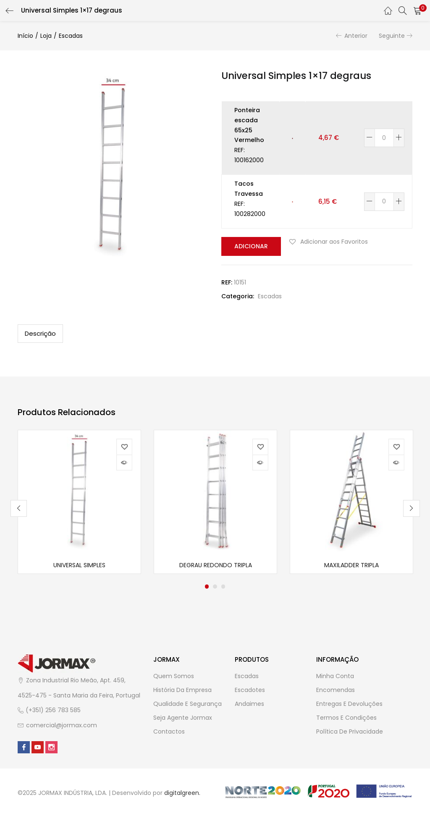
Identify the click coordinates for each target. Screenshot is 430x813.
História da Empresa (182, 691)
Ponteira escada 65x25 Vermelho (249, 125)
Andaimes (249, 705)
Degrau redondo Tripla (215, 566)
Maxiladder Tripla (351, 566)
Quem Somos (173, 677)
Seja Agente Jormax (182, 719)
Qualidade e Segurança (187, 705)
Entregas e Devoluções (349, 705)
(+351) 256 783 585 (53, 711)
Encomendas (335, 691)
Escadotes (250, 691)
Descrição (40, 333)
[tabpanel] (79, 502)
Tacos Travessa (248, 188)
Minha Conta (335, 677)
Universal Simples (79, 566)
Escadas (71, 36)
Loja (46, 36)
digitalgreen (181, 794)
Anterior (355, 36)
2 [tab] (215, 588)
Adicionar (249, 246)
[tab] (40, 333)
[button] (417, 10)
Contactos (169, 733)
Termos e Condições (346, 719)
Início (25, 36)
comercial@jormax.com (61, 726)
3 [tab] (223, 588)
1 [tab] (207, 588)
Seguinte (392, 36)
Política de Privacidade (349, 733)
